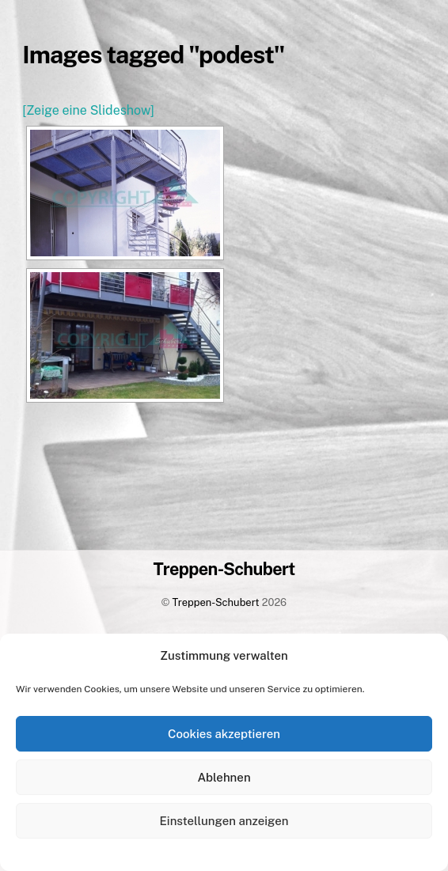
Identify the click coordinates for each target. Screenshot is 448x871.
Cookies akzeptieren (224, 733)
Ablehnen (223, 777)
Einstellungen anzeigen (224, 820)
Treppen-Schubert (216, 602)
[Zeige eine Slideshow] (88, 110)
